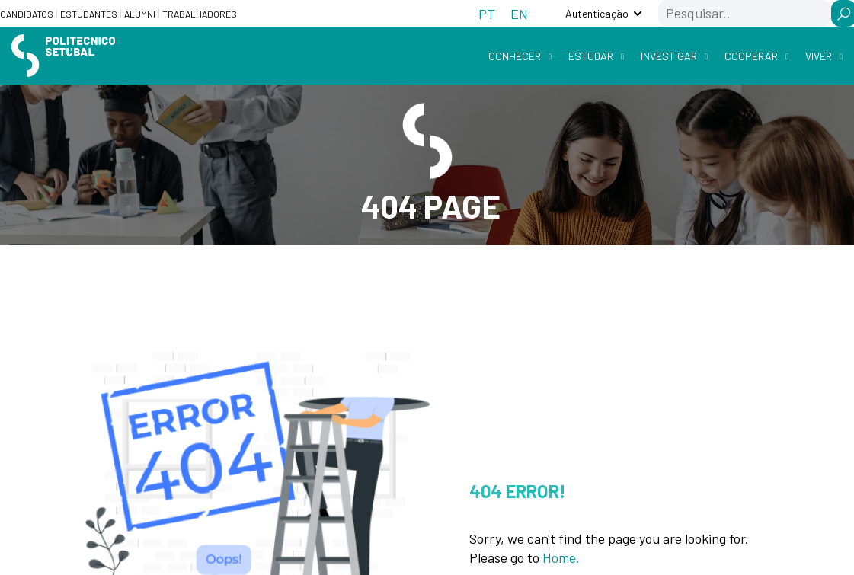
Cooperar (751, 56)
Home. (561, 557)
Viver (818, 56)
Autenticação (597, 13)
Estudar (590, 56)
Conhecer (514, 56)
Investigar (669, 56)
